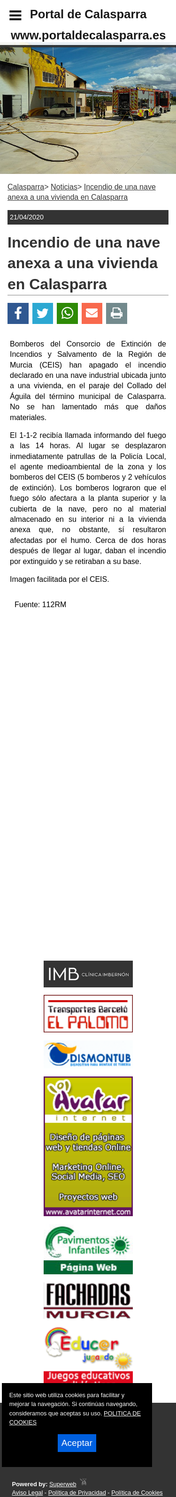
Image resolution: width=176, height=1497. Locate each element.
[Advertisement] (74, 889)
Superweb (63, 1484)
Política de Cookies (137, 1492)
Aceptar (76, 1443)
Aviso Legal (27, 1492)
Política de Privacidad (77, 1492)
